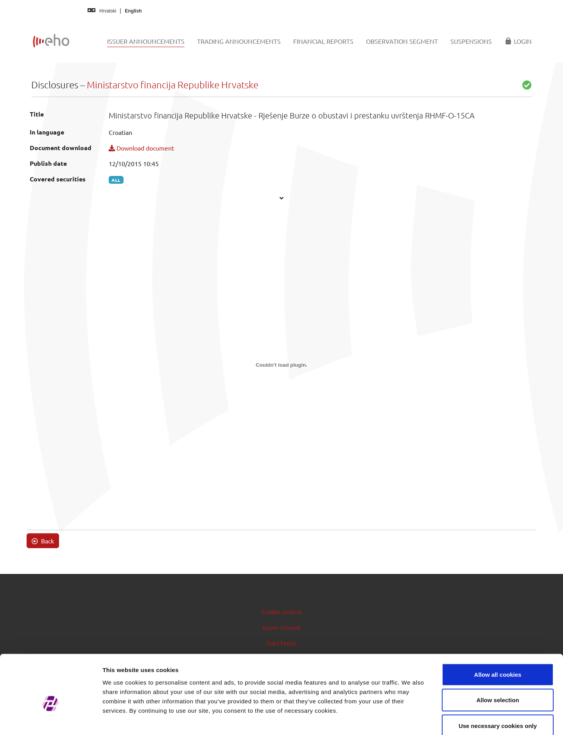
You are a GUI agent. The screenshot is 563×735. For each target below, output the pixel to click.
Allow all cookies (498, 632)
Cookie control (281, 611)
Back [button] (43, 541)
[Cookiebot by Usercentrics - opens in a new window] (50, 720)
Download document (141, 148)
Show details (410, 719)
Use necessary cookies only (498, 683)
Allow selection (497, 658)
